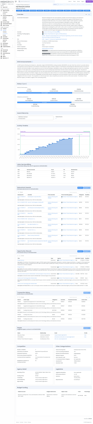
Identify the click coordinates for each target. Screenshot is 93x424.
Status (26, 10)
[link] (89, 256)
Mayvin (29, 213)
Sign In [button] (82, 1)
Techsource (30, 218)
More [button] (70, 1)
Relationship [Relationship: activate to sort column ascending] (43, 333)
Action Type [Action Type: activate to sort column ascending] (26, 299)
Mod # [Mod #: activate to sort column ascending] (19, 299)
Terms (25, 422)
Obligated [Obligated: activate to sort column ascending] (81, 194)
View (85, 335)
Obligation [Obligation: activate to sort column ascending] (54, 299)
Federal (3, 4)
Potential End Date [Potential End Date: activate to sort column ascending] (72, 299)
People (4, 41)
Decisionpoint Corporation (33, 196)
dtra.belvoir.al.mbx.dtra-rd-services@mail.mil (64, 337)
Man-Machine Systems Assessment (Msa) (37, 241)
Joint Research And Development (35, 207)
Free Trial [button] (89, 1)
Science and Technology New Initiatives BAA (27, 278)
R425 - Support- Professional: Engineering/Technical (53, 39)
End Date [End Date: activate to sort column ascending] (63, 299)
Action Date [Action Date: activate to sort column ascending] (84, 299)
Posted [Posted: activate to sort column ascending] (82, 258)
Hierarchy (40, 10)
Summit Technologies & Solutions (35, 202)
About (17, 422)
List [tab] (86, 14)
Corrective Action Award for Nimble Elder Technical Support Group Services (34, 273)
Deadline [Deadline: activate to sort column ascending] (87, 258)
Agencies (5, 40)
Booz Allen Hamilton (32, 224)
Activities (5, 20)
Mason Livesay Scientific (33, 235)
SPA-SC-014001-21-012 (22, 218)
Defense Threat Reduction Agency (70, 196)
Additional (87, 10)
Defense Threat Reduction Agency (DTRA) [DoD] (54, 33)
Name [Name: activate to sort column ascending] (19, 333)
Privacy (29, 422)
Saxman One (30, 230)
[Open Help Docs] (29, 4)
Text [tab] (89, 14)
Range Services (21, 260)
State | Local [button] (10, 4)
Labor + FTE (53, 10)
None (43, 44)
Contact (21, 422)
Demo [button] (78, 1)
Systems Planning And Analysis (50, 32)
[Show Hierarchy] (59, 31)
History (73, 10)
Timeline (46, 10)
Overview (19, 10)
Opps (67, 10)
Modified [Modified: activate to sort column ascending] (87, 194)
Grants (4, 13)
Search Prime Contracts (22, 4)
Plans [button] (74, 1)
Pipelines (5, 17)
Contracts (5, 12)
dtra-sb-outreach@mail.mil (61, 339)
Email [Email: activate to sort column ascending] (56, 333)
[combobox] (36, 1)
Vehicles (4, 32)
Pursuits (4, 18)
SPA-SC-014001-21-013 (22, 202)
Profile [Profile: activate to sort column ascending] (85, 333)
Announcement (33, 10)
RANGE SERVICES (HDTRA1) (47, 48)
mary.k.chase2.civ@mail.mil (61, 335)
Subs (60, 10)
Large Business (77, 353)
